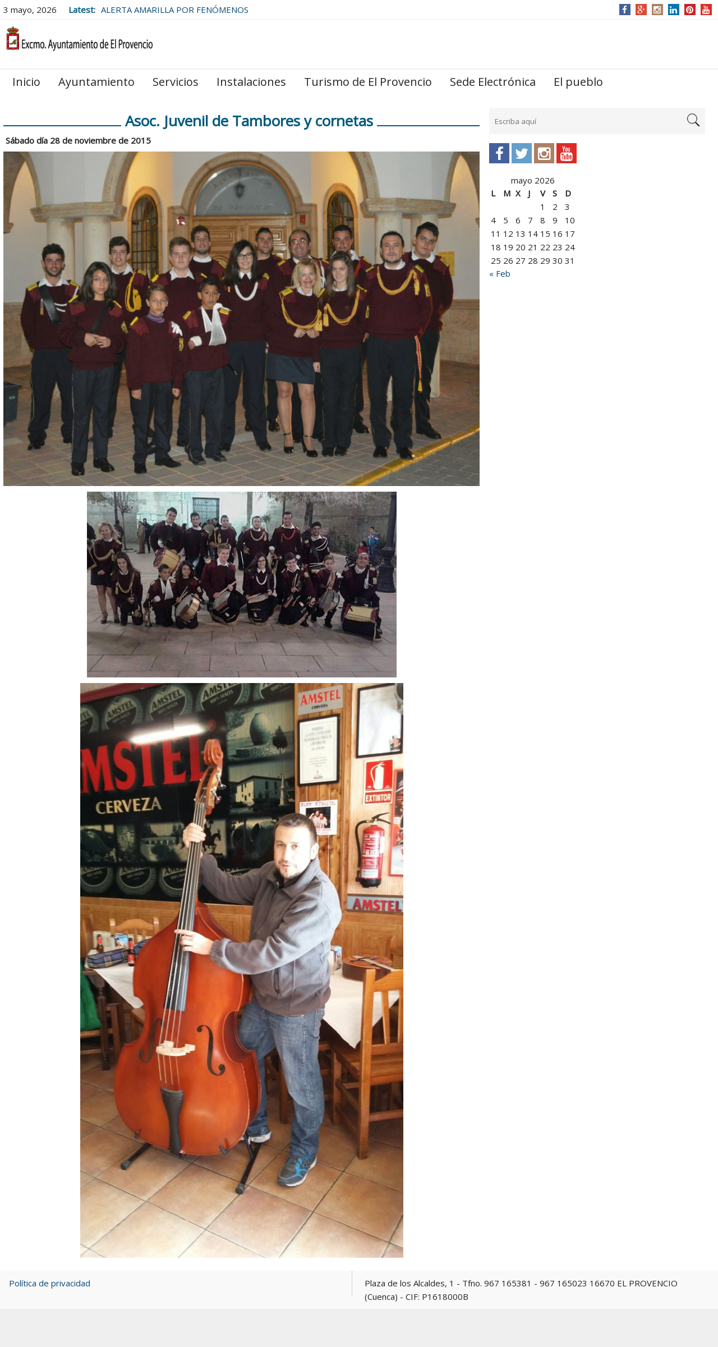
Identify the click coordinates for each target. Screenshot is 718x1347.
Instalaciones (251, 81)
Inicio (26, 81)
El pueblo (578, 81)
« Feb (499, 273)
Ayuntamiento (96, 81)
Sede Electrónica (493, 81)
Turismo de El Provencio (368, 81)
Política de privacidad (49, 1283)
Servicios (176, 81)
